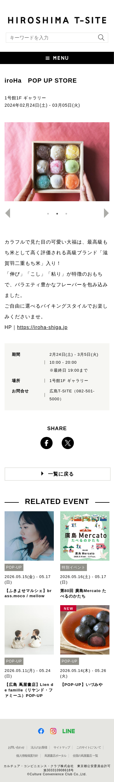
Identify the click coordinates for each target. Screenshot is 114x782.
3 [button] (66, 214)
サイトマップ (62, 747)
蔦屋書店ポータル (55, 755)
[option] (57, 162)
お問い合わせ (16, 747)
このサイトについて (88, 747)
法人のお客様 (39, 747)
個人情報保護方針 (27, 755)
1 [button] (48, 214)
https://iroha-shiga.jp (42, 327)
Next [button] (109, 213)
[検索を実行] (99, 39)
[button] (57, 58)
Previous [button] (5, 213)
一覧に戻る (61, 474)
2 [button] (57, 214)
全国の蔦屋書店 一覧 (85, 755)
